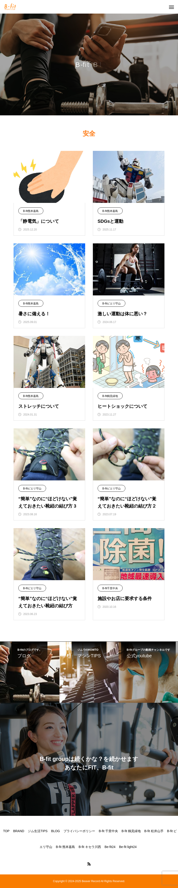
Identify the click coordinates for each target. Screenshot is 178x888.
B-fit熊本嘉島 (31, 211)
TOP (6, 831)
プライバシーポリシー (79, 831)
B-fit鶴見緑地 (110, 396)
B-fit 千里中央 (108, 831)
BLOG (55, 831)
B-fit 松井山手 (154, 831)
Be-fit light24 (128, 847)
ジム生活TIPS (37, 831)
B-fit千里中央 (110, 588)
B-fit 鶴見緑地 (131, 831)
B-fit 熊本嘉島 (65, 847)
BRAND (18, 831)
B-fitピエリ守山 (111, 303)
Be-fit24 (110, 847)
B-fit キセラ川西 (90, 847)
